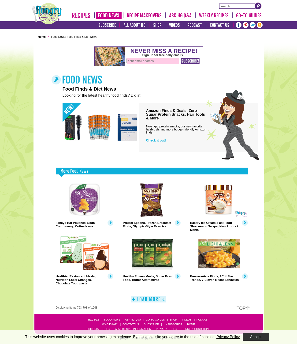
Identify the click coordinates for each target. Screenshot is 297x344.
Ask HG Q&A (180, 15)
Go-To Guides (249, 15)
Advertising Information (133, 329)
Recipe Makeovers (144, 15)
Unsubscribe (173, 324)
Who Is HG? (110, 324)
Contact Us (220, 25)
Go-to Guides (155, 319)
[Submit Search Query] (258, 5)
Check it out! (156, 140)
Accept (256, 337)
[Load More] (148, 301)
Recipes (81, 15)
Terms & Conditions (196, 329)
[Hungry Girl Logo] (47, 13)
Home (191, 324)
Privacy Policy (166, 329)
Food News (108, 15)
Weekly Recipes (213, 15)
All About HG (134, 25)
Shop (157, 25)
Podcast (195, 25)
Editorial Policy (98, 329)
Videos (174, 25)
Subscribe (107, 25)
